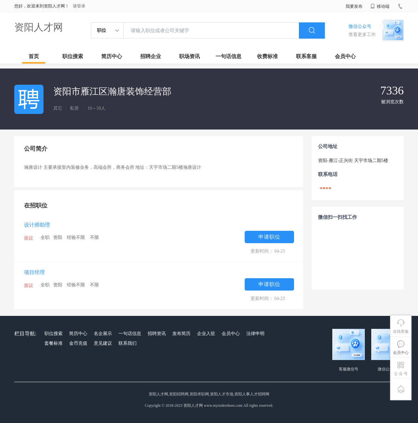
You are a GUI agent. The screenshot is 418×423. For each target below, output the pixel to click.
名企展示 (103, 333)
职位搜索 (72, 56)
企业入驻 (206, 333)
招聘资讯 (157, 333)
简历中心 (111, 56)
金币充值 (78, 343)
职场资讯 (189, 56)
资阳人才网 (38, 27)
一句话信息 (228, 56)
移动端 (380, 6)
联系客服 (306, 56)
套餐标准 (53, 343)
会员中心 (345, 56)
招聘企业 (150, 56)
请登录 (79, 6)
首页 (34, 56)
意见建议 (103, 343)
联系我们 (127, 343)
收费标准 (267, 56)
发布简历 (181, 333)
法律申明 (255, 333)
